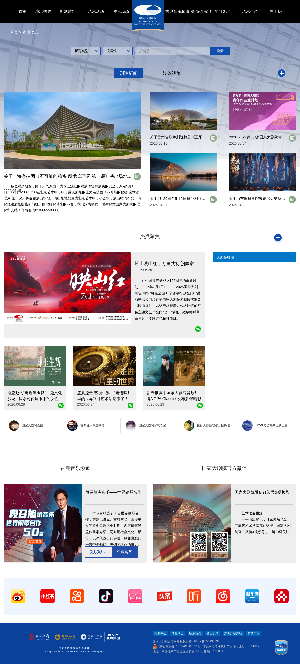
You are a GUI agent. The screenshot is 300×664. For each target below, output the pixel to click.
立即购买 (124, 552)
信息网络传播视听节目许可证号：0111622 (231, 646)
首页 (23, 11)
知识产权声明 (233, 633)
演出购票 (43, 11)
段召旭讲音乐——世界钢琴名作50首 (114, 493)
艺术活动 (96, 11)
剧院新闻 (129, 73)
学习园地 (222, 11)
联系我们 (195, 633)
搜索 (220, 51)
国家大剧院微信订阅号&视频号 (262, 492)
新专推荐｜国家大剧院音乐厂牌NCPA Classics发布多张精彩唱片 (174, 399)
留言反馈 (213, 633)
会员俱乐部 (201, 11)
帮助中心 (160, 633)
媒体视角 (172, 73)
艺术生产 (250, 11)
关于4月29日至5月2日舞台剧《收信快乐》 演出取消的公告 (199, 198)
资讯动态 (121, 11)
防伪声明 (254, 633)
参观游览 (67, 11)
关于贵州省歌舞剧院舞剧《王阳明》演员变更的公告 (193, 137)
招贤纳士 (178, 633)
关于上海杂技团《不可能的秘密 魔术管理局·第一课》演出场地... (68, 176)
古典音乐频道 (178, 11)
